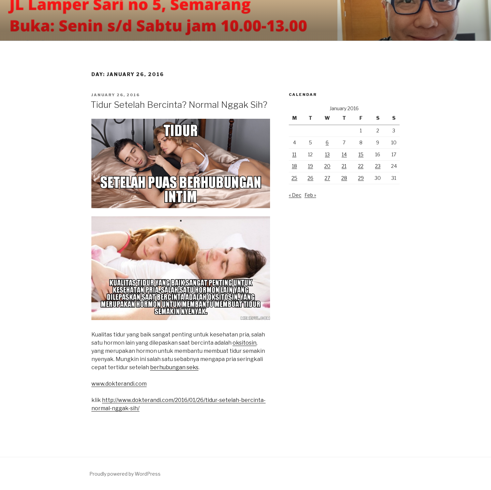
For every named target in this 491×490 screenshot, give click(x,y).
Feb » (310, 195)
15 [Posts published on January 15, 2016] (360, 154)
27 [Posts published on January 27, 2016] (327, 178)
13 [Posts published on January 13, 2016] (327, 154)
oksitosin (244, 343)
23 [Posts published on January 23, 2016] (378, 166)
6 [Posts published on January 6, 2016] (327, 142)
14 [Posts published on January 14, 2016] (344, 154)
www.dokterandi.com (119, 383)
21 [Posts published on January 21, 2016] (344, 166)
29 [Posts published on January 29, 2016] (361, 178)
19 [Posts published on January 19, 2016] (310, 166)
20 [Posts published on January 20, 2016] (327, 166)
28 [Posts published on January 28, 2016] (344, 178)
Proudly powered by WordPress (125, 474)
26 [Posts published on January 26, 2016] (310, 178)
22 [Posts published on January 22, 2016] (360, 166)
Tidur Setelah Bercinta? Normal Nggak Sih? (179, 104)
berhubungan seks (174, 367)
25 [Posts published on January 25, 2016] (294, 178)
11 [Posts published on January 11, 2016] (294, 154)
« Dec (295, 195)
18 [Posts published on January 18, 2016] (294, 166)
